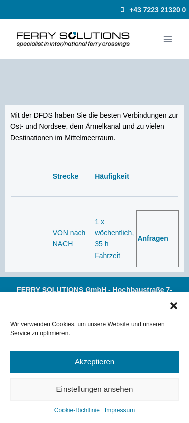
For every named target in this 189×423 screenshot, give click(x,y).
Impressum (120, 410)
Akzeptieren (94, 361)
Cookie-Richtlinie (77, 410)
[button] (174, 305)
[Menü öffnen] (167, 39)
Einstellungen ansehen (94, 389)
